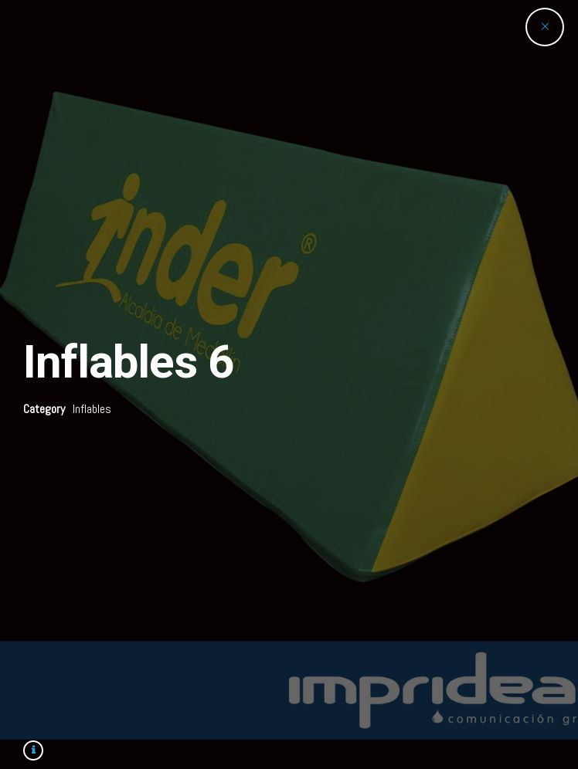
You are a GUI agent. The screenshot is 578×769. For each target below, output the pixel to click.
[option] (289, 384)
